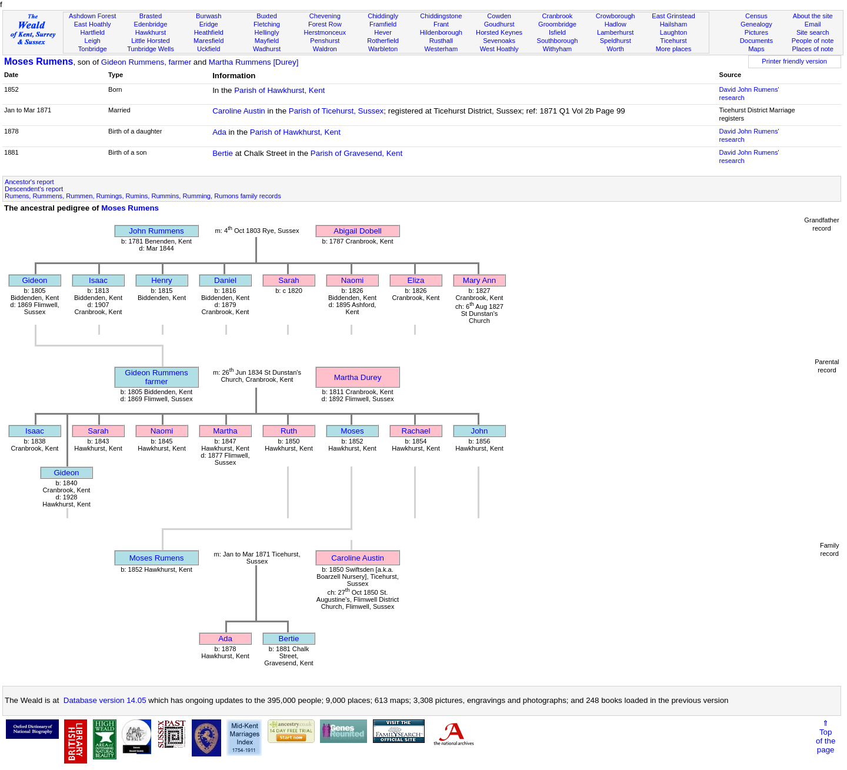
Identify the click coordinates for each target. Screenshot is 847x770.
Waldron (325, 48)
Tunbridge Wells (150, 48)
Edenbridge (151, 24)
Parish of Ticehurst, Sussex (336, 110)
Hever (383, 32)
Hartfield (92, 32)
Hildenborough (441, 32)
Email (813, 24)
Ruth (289, 430)
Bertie (222, 153)
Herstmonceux (325, 32)
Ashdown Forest (92, 15)
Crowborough (615, 15)
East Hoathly (92, 24)
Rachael (416, 430)
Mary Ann (479, 280)
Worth (614, 48)
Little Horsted (150, 40)
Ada (219, 132)
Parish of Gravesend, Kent (356, 153)
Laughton (673, 32)
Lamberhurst (615, 32)
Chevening (325, 15)
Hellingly (267, 32)
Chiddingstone (441, 15)
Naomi (352, 280)
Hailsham (673, 24)
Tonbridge (92, 48)
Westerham (441, 48)
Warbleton (383, 48)
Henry (161, 280)
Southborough (557, 40)
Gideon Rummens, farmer (146, 62)
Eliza (416, 280)
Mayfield (267, 40)
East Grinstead (673, 15)
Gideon (35, 280)
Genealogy (756, 24)
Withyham (557, 48)
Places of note (812, 48)
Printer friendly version (794, 61)
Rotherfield (383, 40)
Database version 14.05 (105, 700)
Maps (756, 48)
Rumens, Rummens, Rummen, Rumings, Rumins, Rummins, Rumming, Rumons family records (143, 195)
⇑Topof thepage (825, 736)
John (479, 430)
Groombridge (557, 24)
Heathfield (209, 32)
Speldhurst (615, 40)
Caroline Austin (238, 110)
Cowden (499, 15)
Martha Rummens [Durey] (254, 62)
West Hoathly (499, 48)
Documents (756, 40)
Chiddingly (383, 15)
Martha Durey (358, 377)
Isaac (98, 280)
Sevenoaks (499, 40)
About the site (813, 15)
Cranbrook (557, 15)
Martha (225, 430)
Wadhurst (267, 48)
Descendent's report (34, 188)
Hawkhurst (150, 32)
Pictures (756, 32)
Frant (441, 24)
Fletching (267, 24)
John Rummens (156, 230)
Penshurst (324, 40)
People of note (813, 40)
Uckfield (209, 48)
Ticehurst (673, 40)
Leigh (93, 40)
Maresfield (209, 40)
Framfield (382, 24)
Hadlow (615, 24)
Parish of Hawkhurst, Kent (279, 90)
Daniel (225, 280)
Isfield (557, 32)
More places (674, 48)
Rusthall (441, 40)
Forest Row (325, 24)
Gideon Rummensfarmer (156, 377)
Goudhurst (499, 24)
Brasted (150, 15)
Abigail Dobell (358, 230)
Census (756, 15)
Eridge (208, 24)
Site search (812, 32)
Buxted (266, 15)
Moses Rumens (38, 61)
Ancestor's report (29, 181)
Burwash (208, 15)
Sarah (288, 280)
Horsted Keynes (499, 32)
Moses (352, 430)
